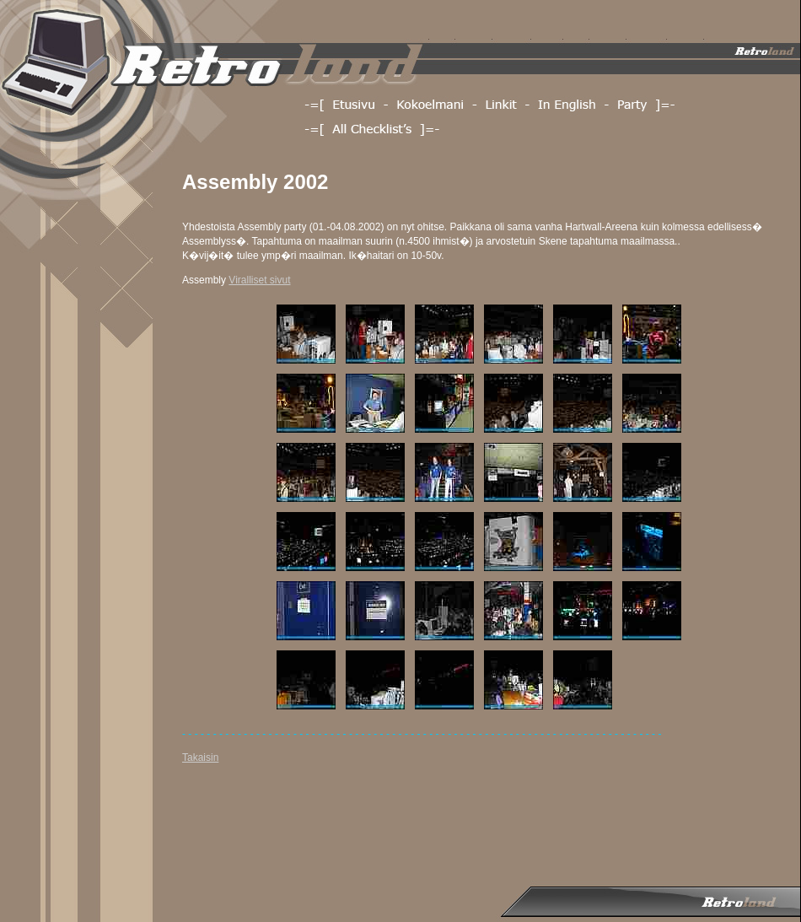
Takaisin (200, 757)
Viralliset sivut (259, 280)
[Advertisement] (249, 828)
